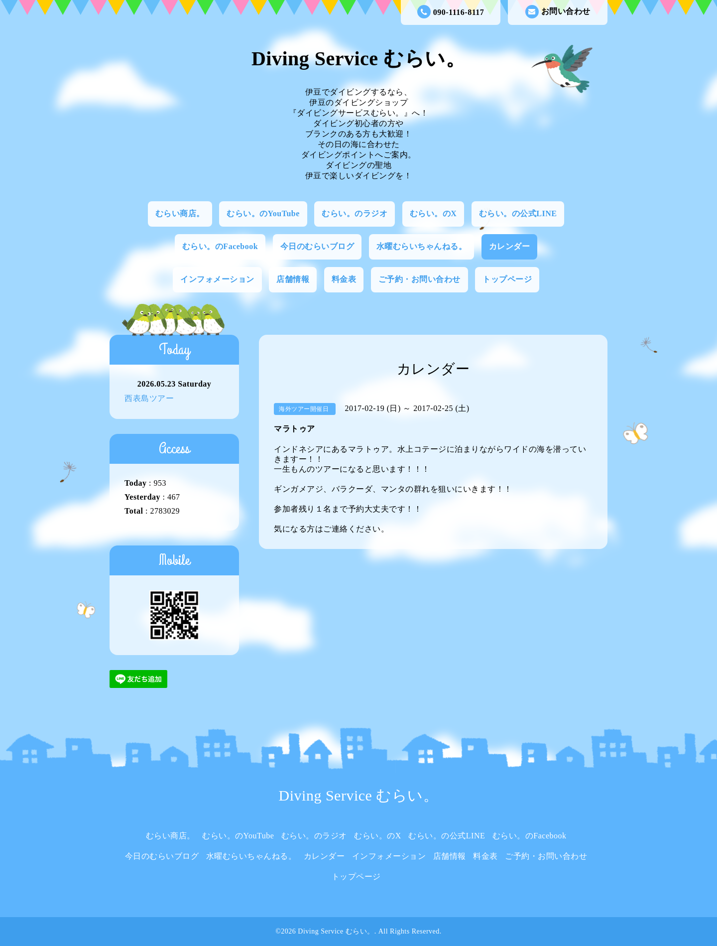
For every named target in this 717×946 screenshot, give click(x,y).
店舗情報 (292, 279)
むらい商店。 (180, 213)
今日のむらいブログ (317, 246)
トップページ (507, 279)
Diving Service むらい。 (358, 58)
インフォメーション (217, 279)
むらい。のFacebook (220, 246)
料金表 (344, 279)
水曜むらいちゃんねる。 (421, 246)
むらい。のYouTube (263, 213)
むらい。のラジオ (354, 213)
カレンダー (509, 246)
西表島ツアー (149, 398)
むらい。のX (433, 213)
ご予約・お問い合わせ (419, 279)
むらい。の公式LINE (518, 213)
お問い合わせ (558, 11)
